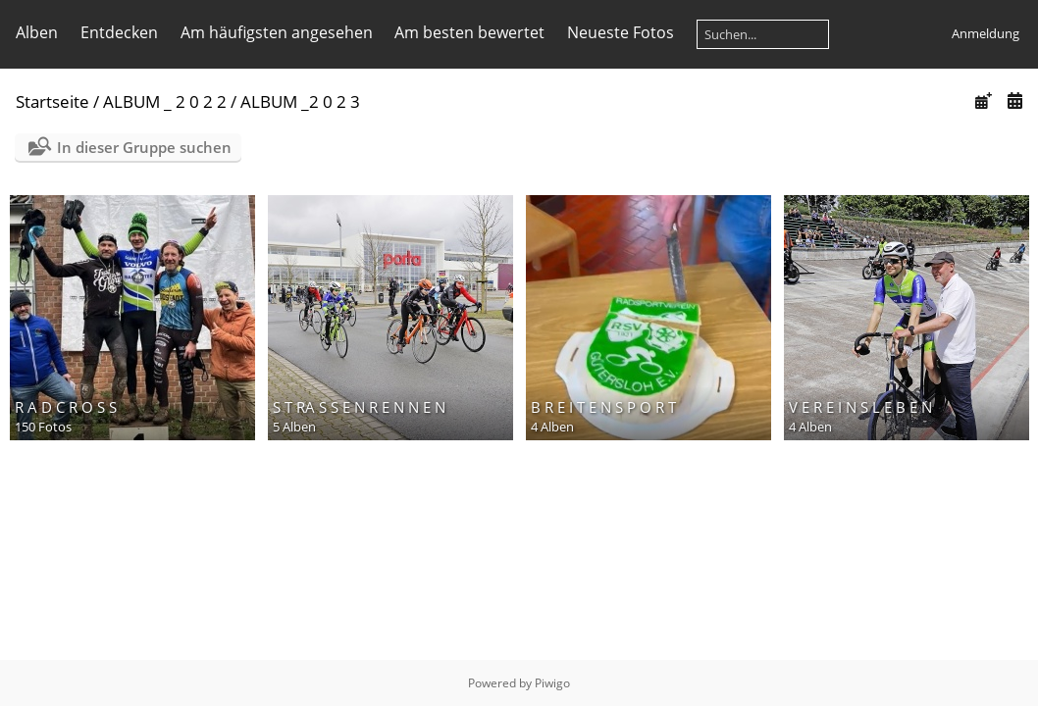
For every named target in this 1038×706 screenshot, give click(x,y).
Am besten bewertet (469, 32)
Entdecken (119, 32)
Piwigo (552, 683)
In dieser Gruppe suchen (144, 147)
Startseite (52, 101)
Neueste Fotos (620, 32)
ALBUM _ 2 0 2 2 (165, 101)
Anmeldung (985, 33)
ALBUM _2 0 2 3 (300, 101)
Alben (37, 32)
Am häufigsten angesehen (277, 32)
